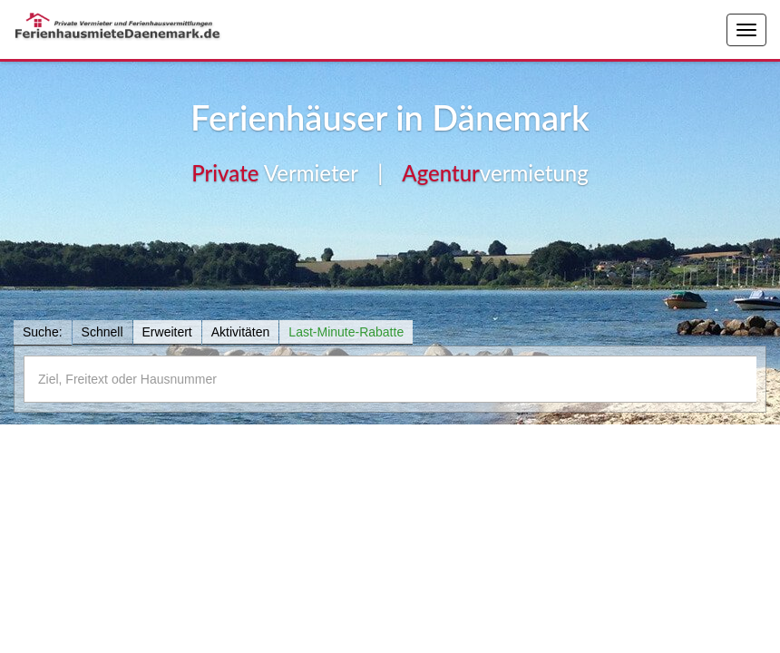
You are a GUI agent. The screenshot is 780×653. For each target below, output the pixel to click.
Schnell (102, 332)
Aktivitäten (240, 332)
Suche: (43, 332)
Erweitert (167, 332)
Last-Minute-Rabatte (346, 332)
